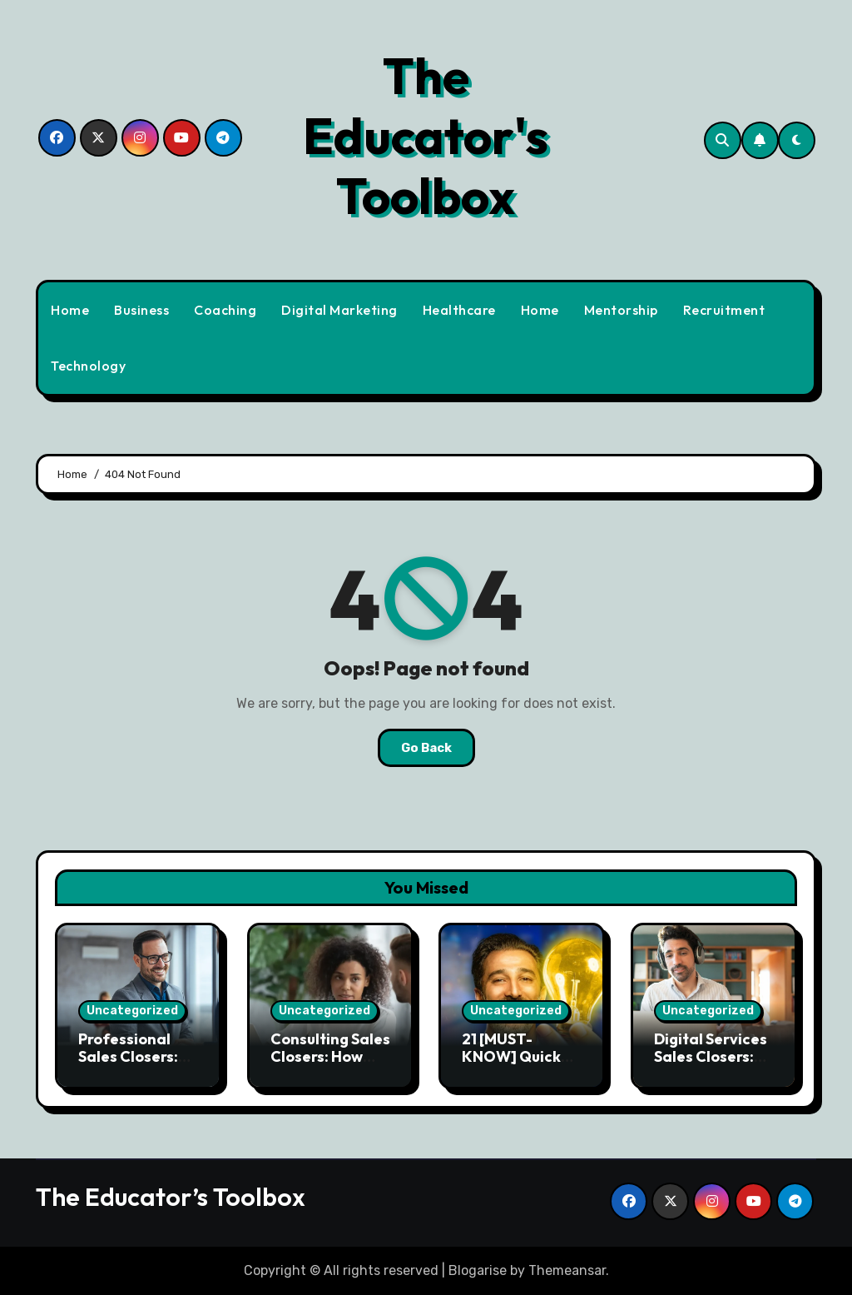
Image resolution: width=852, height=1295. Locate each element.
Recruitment (724, 309)
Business (141, 309)
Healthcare (459, 309)
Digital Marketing (339, 309)
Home (70, 309)
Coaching (225, 309)
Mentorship (621, 309)
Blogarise (477, 1270)
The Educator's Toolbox (425, 135)
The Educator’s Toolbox (170, 1197)
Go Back (426, 747)
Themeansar (567, 1270)
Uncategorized (132, 1011)
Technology (88, 365)
